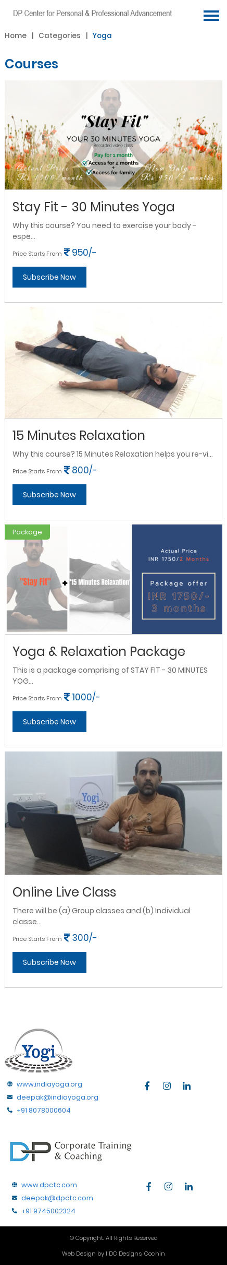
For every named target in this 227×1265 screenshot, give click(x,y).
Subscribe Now (49, 277)
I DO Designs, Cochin (135, 1253)
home (16, 36)
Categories (60, 36)
